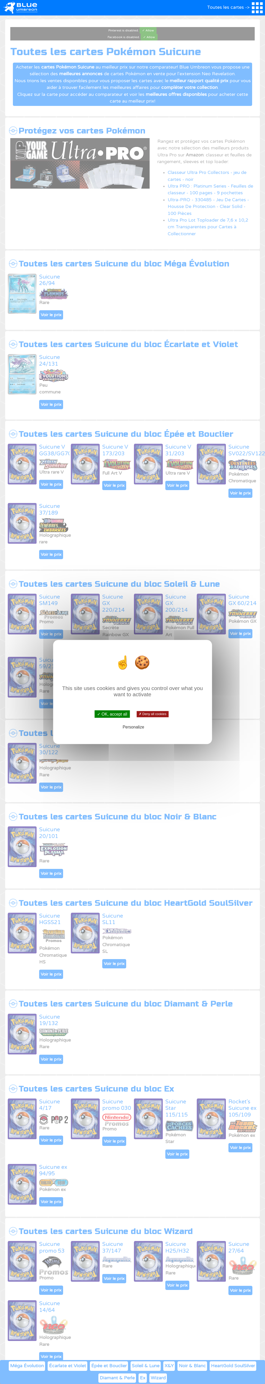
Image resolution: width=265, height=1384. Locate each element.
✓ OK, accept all (112, 714)
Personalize (133, 727)
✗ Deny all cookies (152, 714)
